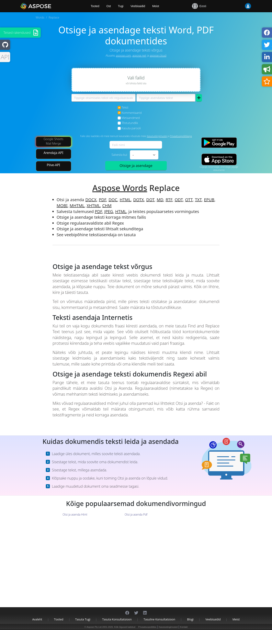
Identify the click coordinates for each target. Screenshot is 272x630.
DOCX (91, 199)
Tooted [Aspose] (95, 6)
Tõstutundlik (130, 123)
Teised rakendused (17, 32)
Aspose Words (119, 187)
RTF (169, 199)
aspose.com (123, 55)
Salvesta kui (119, 155)
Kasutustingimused (168, 627)
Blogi (190, 619)
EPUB (209, 199)
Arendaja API (53, 152)
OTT (188, 199)
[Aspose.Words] (47, 6)
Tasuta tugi (82, 619)
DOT (150, 199)
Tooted (58, 619)
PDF (102, 199)
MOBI (62, 205)
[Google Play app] (219, 142)
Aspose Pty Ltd (94, 627)
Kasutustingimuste (157, 136)
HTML (125, 199)
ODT (179, 199)
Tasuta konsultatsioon (117, 619)
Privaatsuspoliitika (147, 627)
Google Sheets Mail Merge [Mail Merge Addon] (54, 141)
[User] (240, 6)
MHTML (77, 205)
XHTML (93, 205)
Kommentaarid (132, 113)
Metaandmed (131, 118)
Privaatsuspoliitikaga (181, 136)
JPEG (108, 211)
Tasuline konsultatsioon (159, 619)
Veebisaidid (138, 6)
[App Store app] (219, 159)
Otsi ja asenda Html (75, 514)
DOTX (138, 199)
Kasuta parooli (131, 128)
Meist (155, 6)
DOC (113, 199)
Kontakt (184, 627)
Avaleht (37, 619)
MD (160, 199)
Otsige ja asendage (136, 165)
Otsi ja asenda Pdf (136, 514)
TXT (198, 199)
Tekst (125, 107)
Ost (108, 6)
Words (40, 17)
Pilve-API (53, 165)
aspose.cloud (158, 55)
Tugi (120, 6)
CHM (107, 205)
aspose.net (139, 55)
